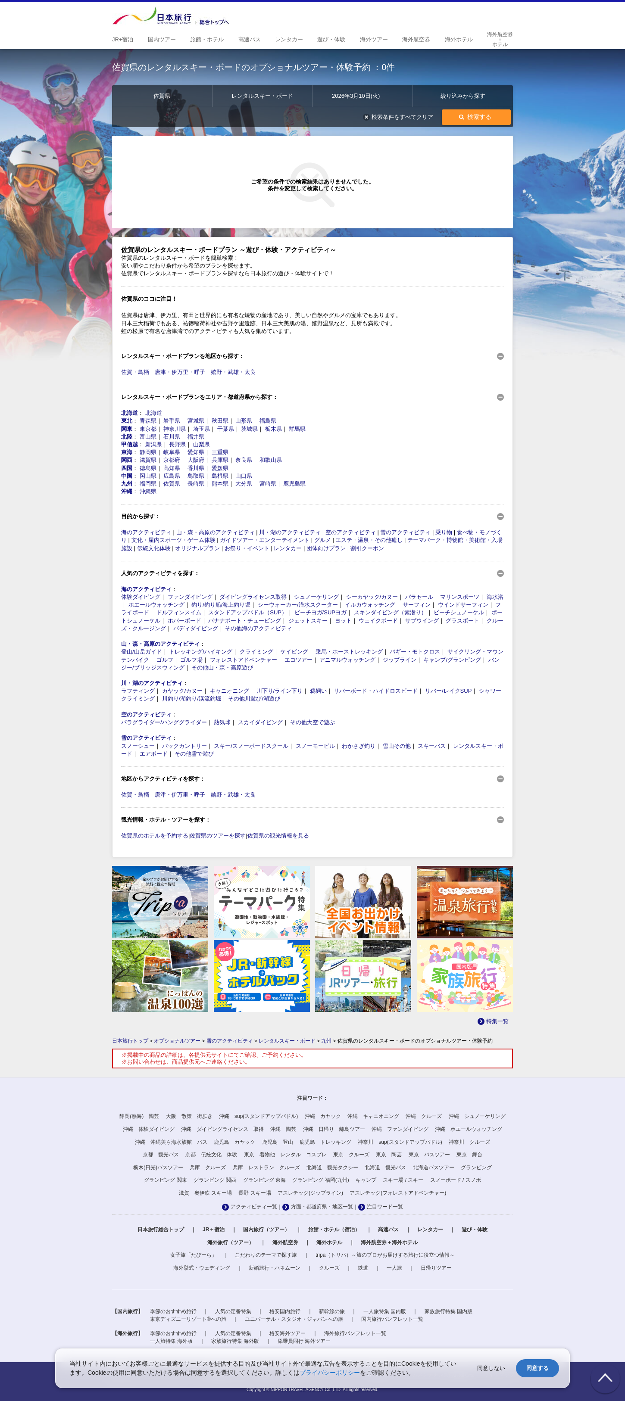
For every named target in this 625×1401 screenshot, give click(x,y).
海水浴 (495, 597)
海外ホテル (329, 1242)
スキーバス (432, 746)
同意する (537, 1368)
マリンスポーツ (459, 597)
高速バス (388, 1230)
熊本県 (220, 483)
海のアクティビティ (146, 532)
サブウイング (422, 620)
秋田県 (220, 420)
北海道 (129, 413)
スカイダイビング (260, 722)
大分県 (243, 483)
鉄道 (363, 1268)
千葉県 (225, 429)
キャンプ (366, 1180)
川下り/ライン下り (279, 691)
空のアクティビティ (350, 532)
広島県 (171, 476)
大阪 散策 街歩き (189, 1116)
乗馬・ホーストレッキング (349, 651)
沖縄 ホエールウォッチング (468, 1129)
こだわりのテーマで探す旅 (266, 1255)
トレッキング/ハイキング (200, 651)
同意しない (491, 1368)
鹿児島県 (294, 483)
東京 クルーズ (351, 1155)
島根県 (220, 476)
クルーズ (329, 1268)
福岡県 (148, 483)
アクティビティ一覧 (254, 1207)
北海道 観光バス (385, 1167)
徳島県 (148, 468)
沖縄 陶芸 (283, 1129)
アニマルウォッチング (347, 660)
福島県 (267, 420)
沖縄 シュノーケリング (477, 1116)
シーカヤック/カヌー (372, 597)
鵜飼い (318, 691)
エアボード (154, 753)
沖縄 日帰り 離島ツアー (334, 1129)
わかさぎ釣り (358, 746)
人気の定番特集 (233, 1311)
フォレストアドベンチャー (243, 660)
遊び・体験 (474, 1230)
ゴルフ (164, 660)
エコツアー (298, 660)
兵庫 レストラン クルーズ (266, 1167)
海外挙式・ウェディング (201, 1268)
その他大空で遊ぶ (312, 722)
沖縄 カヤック (323, 1116)
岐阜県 (171, 452)
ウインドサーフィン (463, 604)
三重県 (220, 452)
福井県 (196, 436)
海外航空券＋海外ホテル (389, 1242)
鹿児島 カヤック (234, 1142)
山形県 (243, 420)
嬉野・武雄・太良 (233, 372)
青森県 (148, 420)
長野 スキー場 (254, 1193)
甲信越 (129, 444)
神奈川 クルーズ (469, 1142)
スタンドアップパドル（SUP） (247, 612)
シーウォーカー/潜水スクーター (298, 604)
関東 (126, 429)
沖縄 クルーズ (424, 1116)
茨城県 (249, 429)
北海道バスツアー (433, 1167)
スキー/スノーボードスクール (251, 746)
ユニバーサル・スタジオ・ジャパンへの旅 (294, 1319)
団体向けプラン (326, 548)
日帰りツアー (436, 1268)
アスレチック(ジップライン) (310, 1193)
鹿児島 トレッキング (325, 1142)
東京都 (148, 429)
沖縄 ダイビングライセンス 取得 (222, 1129)
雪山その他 (397, 746)
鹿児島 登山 (277, 1142)
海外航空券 (285, 1242)
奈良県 (243, 460)
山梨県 (201, 444)
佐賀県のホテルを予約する (154, 835)
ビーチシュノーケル (459, 612)
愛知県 (196, 452)
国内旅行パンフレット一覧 (392, 1319)
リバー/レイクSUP (448, 691)
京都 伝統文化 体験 (211, 1155)
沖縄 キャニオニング (373, 1116)
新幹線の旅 (332, 1311)
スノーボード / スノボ (455, 1180)
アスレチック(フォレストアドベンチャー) (398, 1193)
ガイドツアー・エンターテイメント (264, 540)
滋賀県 (148, 460)
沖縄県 (148, 491)
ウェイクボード (378, 620)
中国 (126, 476)
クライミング (256, 651)
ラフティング (138, 691)
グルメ (322, 540)
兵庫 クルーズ (208, 1167)
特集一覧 (497, 1021)
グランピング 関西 (215, 1180)
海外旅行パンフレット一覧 (355, 1333)
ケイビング (294, 651)
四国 (126, 468)
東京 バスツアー (429, 1155)
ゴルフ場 (191, 660)
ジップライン (399, 660)
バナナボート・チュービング (244, 620)
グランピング (476, 1167)
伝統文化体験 (154, 548)
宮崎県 (267, 483)
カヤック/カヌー (182, 691)
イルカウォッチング (370, 604)
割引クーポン (367, 548)
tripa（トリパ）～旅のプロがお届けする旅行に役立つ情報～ (385, 1255)
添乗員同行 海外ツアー (304, 1341)
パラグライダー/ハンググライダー (164, 722)
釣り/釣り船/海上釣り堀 (220, 604)
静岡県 (148, 452)
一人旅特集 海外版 (171, 1341)
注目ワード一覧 (385, 1207)
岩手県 (171, 420)
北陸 (126, 436)
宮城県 (196, 420)
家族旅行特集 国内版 (448, 1311)
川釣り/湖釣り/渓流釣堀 (191, 698)
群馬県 (297, 429)
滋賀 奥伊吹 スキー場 (205, 1193)
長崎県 (196, 483)
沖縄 (126, 491)
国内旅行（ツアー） (266, 1230)
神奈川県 (174, 429)
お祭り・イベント (247, 548)
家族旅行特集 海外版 (235, 1341)
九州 (126, 483)
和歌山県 (270, 460)
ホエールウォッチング (156, 604)
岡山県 (148, 476)
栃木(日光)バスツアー (158, 1167)
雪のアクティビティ (405, 532)
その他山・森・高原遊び (222, 667)
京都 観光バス (161, 1155)
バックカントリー (184, 746)
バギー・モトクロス (415, 651)
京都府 (171, 460)
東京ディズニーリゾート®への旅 (188, 1319)
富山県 (148, 436)
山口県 (243, 476)
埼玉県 (201, 429)
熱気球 (222, 722)
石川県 (171, 436)
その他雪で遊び (194, 753)
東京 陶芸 (389, 1155)
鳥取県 (196, 476)
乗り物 (443, 532)
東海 (126, 452)
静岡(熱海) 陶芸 (139, 1116)
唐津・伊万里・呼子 (180, 372)
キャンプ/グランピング (452, 660)
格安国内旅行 (284, 1311)
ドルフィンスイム (178, 612)
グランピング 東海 (264, 1180)
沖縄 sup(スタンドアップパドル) (258, 1116)
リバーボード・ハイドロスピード (376, 691)
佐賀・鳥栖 (135, 372)
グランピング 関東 (165, 1180)
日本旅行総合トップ (161, 1230)
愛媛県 (220, 468)
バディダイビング (195, 628)
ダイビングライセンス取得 (253, 597)
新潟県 (153, 444)
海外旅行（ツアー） (230, 1242)
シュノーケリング (316, 597)
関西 (126, 460)
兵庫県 (220, 460)
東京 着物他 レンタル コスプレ (285, 1155)
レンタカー (288, 548)
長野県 (177, 444)
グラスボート (462, 620)
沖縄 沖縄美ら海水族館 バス (171, 1142)
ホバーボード (184, 620)
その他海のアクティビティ (258, 628)
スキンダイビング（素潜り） (390, 612)
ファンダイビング (190, 597)
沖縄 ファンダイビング (400, 1129)
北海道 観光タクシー (332, 1167)
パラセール (419, 597)
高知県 (171, 468)
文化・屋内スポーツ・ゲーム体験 (173, 540)
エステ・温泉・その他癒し (369, 540)
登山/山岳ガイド (141, 651)
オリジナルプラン (197, 548)
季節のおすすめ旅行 (173, 1311)
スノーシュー (138, 746)
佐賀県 (171, 483)
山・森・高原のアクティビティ (215, 532)
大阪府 (196, 460)
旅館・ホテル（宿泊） (334, 1230)
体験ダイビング (140, 597)
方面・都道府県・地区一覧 (322, 1207)
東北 (126, 420)
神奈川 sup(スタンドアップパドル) (400, 1142)
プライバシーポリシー (330, 1372)
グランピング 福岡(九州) (320, 1180)
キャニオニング (229, 691)
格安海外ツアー (287, 1333)
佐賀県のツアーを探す (218, 835)
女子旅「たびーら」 (193, 1255)
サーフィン (417, 604)
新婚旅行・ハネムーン (274, 1268)
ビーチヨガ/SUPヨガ (320, 612)
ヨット (343, 620)
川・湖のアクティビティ (290, 532)
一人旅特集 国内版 (384, 1311)
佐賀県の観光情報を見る (278, 835)
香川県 (196, 468)
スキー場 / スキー (403, 1180)
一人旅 (394, 1268)
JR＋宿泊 (214, 1230)
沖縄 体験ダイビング (149, 1129)
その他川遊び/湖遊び (254, 698)
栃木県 (273, 429)
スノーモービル (315, 746)
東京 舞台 (469, 1155)
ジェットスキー (308, 620)
